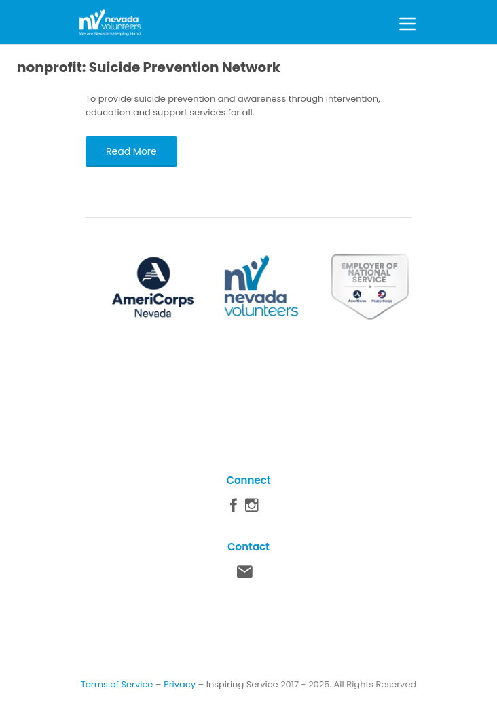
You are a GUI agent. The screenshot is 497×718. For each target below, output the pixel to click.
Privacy (180, 684)
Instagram (252, 508)
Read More (131, 151)
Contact (245, 575)
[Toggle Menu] (407, 21)
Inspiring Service (242, 684)
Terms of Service (117, 684)
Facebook (233, 508)
